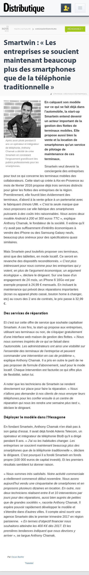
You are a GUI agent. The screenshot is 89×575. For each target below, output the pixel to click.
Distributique (24, 8)
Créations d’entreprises (75, 94)
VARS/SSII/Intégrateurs (46, 29)
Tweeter (29, 563)
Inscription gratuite (66, 8)
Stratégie (57, 94)
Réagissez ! (75, 28)
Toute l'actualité (22, 29)
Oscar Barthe (17, 557)
